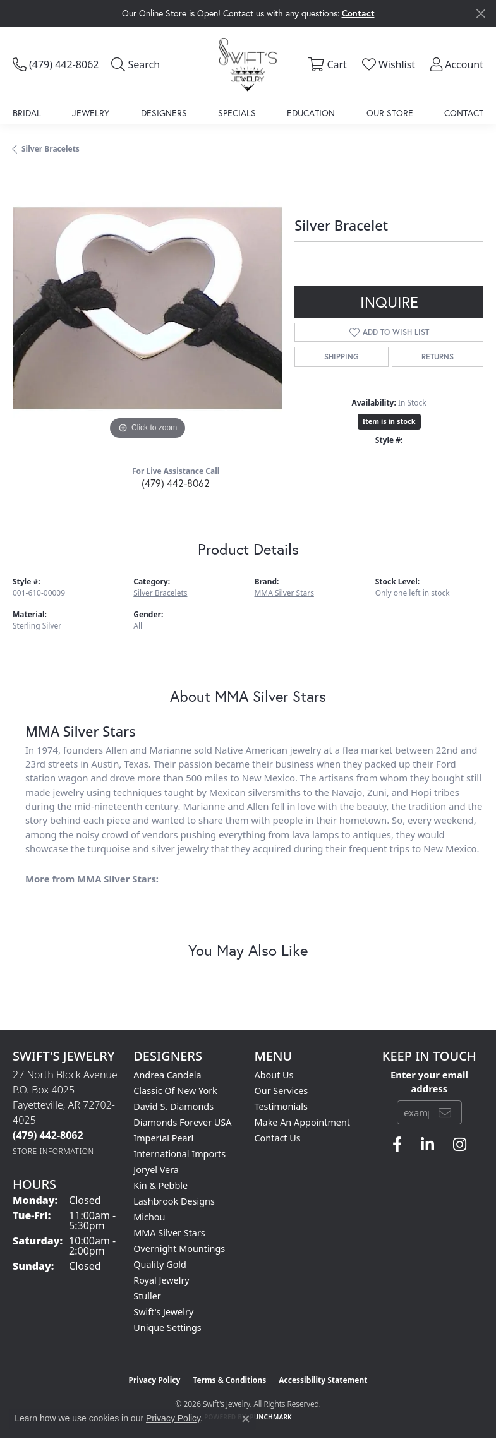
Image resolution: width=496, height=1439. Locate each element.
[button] (135, 64)
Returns (437, 356)
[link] (56, 64)
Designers (164, 113)
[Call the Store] (48, 1135)
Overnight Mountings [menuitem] (179, 1249)
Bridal (27, 113)
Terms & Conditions (229, 1380)
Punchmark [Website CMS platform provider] (271, 1416)
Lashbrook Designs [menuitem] (174, 1201)
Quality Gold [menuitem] (159, 1264)
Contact (463, 113)
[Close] (480, 13)
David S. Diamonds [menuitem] (173, 1106)
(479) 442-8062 (176, 483)
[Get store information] (53, 1151)
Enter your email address (429, 1081)
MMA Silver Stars (284, 592)
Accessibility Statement (323, 1380)
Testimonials (281, 1106)
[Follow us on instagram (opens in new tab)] (460, 1144)
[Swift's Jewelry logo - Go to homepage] (248, 64)
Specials (237, 113)
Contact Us (278, 1138)
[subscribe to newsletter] (444, 1112)
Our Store (389, 113)
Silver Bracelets (50, 148)
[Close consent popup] (246, 1419)
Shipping (341, 356)
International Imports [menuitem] (179, 1154)
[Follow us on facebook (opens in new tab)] (397, 1144)
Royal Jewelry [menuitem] (161, 1280)
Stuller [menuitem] (146, 1296)
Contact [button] (358, 13)
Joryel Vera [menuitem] (156, 1170)
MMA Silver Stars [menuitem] (169, 1233)
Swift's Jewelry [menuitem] (163, 1312)
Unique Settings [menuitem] (167, 1328)
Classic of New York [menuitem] (175, 1091)
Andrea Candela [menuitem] (167, 1075)
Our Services (281, 1091)
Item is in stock (389, 421)
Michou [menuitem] (149, 1217)
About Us (274, 1075)
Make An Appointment (303, 1122)
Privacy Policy (155, 1380)
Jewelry (90, 113)
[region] (147, 308)
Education (311, 113)
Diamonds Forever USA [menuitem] (182, 1122)
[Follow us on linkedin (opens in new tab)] (427, 1144)
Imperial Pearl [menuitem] (163, 1138)
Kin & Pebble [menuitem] (160, 1185)
